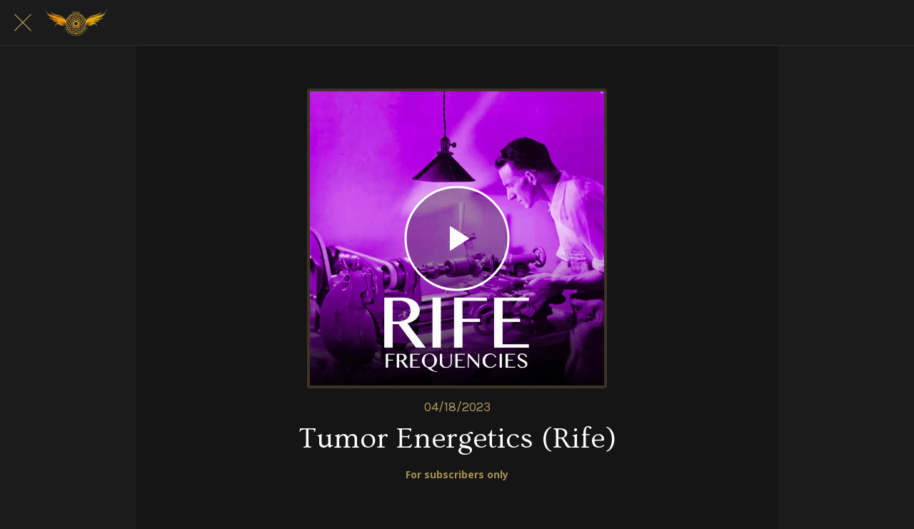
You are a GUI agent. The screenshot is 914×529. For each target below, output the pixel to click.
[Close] (22, 22)
